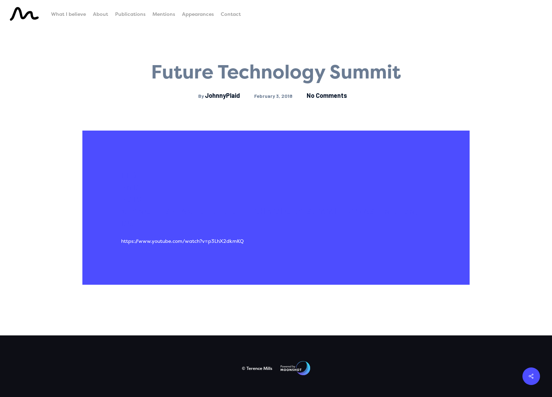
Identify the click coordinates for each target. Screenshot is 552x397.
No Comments (327, 95)
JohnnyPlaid (222, 95)
